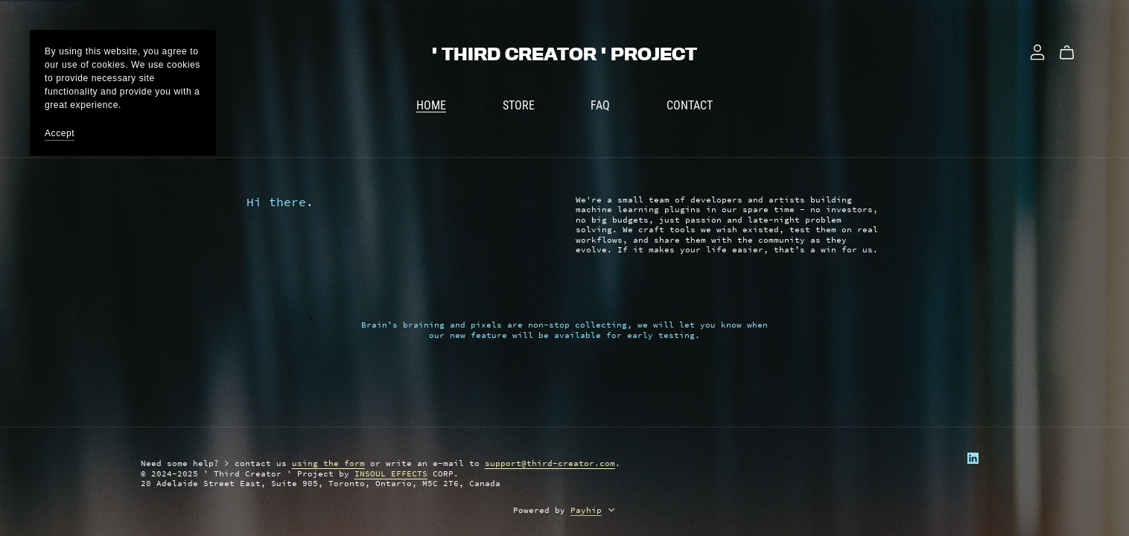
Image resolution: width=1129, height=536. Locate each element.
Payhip (586, 510)
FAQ (600, 104)
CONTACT (690, 104)
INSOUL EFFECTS (390, 473)
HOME (431, 104)
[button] (611, 511)
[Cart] (1073, 52)
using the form (328, 463)
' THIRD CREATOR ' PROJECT (564, 54)
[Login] (1037, 50)
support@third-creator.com (550, 463)
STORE (519, 104)
